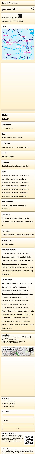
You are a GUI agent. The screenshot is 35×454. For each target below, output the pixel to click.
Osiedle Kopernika (8, 166)
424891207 (5, 338)
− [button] (4, 68)
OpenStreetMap (14, 106)
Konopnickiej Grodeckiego (10, 264)
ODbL (22, 451)
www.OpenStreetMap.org (23, 450)
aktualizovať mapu (12, 337)
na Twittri (19, 436)
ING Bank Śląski (7, 156)
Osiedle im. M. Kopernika (24, 235)
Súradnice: (5, 21)
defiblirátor (5, 209)
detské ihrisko (6, 137)
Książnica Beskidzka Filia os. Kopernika (15, 147)
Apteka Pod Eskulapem (18, 205)
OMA (8, 3)
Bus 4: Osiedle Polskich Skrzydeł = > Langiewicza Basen (16, 321)
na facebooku (14, 435)
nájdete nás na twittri (9, 401)
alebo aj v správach (9, 406)
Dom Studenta (6, 128)
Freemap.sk (24, 106)
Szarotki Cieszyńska (24, 260)
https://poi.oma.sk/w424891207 (9, 107)
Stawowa (5, 260)
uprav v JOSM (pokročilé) (24, 337)
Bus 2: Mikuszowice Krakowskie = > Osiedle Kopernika (17, 297)
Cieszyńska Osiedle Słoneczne (22, 267)
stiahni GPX (5, 341)
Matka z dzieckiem (8, 235)
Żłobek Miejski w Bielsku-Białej (12, 218)
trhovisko (5, 119)
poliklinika (5, 205)
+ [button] (4, 65)
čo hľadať (5, 420)
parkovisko (15, 3)
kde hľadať (5, 412)
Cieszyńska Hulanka (8, 257)
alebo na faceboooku (9, 403)
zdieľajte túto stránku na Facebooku (12, 436)
